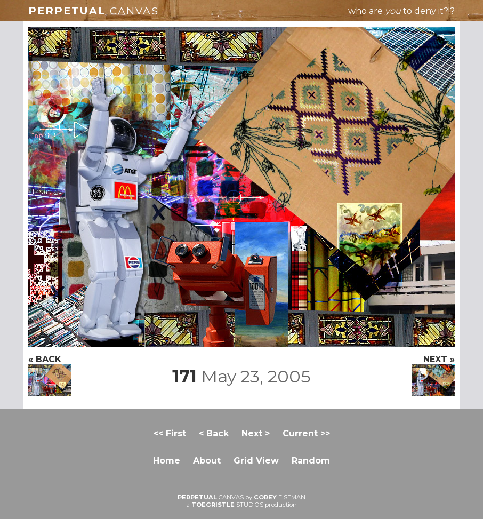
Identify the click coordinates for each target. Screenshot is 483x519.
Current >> (306, 433)
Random (311, 461)
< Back (214, 433)
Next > (255, 433)
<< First (170, 433)
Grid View (256, 461)
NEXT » (433, 375)
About (207, 461)
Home (166, 461)
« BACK (49, 375)
